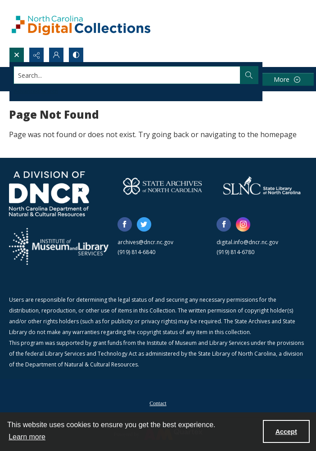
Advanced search (36, 91)
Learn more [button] (27, 437)
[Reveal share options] (36, 55)
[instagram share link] (243, 224)
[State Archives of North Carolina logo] (162, 186)
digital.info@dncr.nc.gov (247, 242)
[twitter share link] (144, 224)
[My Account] (56, 55)
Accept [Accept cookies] (286, 431)
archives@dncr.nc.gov (145, 242)
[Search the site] (127, 75)
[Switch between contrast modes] (76, 55)
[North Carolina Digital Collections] (81, 23)
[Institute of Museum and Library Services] (58, 246)
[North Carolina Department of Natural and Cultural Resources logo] (49, 193)
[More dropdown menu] (287, 79)
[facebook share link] (124, 224)
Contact (157, 403)
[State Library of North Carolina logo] (262, 186)
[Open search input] (16, 55)
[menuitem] (157, 402)
